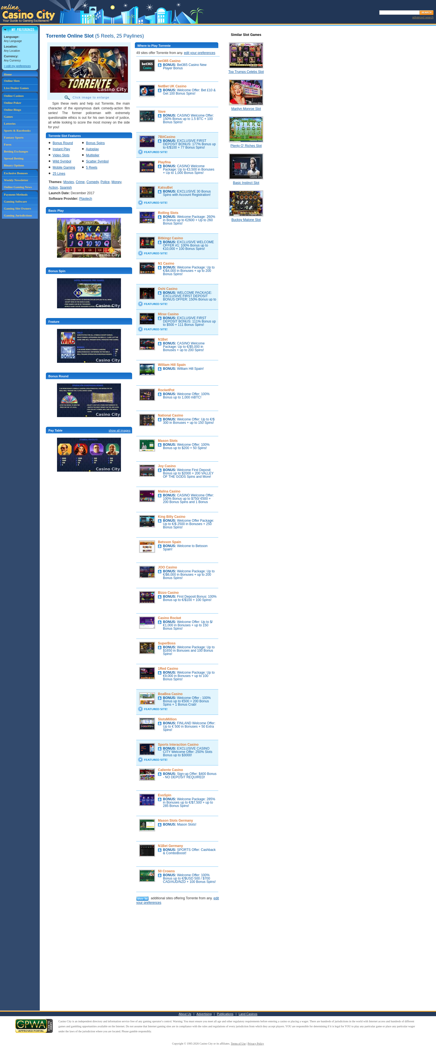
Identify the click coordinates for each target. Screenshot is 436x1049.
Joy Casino (167, 466)
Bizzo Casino (168, 593)
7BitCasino (166, 137)
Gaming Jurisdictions (18, 215)
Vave (161, 112)
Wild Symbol (62, 161)
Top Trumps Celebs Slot (246, 72)
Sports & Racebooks (17, 130)
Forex (7, 144)
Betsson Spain (169, 542)
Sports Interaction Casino (178, 745)
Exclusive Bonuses (16, 173)
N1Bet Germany (170, 846)
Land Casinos (248, 1014)
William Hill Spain (172, 365)
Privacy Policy (256, 1043)
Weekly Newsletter (16, 180)
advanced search (422, 17)
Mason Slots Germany (175, 821)
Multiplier (92, 155)
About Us (185, 1014)
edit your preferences (199, 53)
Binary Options (14, 165)
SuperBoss (166, 643)
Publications (225, 1014)
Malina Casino (169, 491)
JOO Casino (167, 567)
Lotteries (10, 123)
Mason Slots (168, 441)
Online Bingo (12, 109)
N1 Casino (166, 263)
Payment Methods (16, 194)
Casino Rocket (169, 618)
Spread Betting (13, 158)
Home (8, 74)
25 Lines (59, 174)
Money (116, 182)
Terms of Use (238, 1043)
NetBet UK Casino (172, 86)
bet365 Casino (169, 61)
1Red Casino (168, 669)
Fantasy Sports (14, 137)
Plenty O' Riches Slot (246, 146)
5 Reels (91, 167)
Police (105, 182)
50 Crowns (166, 871)
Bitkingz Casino (170, 238)
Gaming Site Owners (17, 208)
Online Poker (12, 102)
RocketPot (166, 390)
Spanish (66, 187)
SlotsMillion (167, 719)
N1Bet (163, 339)
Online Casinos (14, 95)
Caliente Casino (170, 770)
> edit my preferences (17, 66)
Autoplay (92, 149)
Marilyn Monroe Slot (246, 109)
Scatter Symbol (97, 161)
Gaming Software (15, 201)
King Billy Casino (171, 517)
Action (53, 187)
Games (8, 116)
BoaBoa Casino (170, 694)
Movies (68, 182)
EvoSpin (164, 795)
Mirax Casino (168, 314)
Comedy (92, 182)
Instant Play (61, 149)
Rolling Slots (168, 213)
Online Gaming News (18, 187)
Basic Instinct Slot (246, 183)
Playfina (164, 162)
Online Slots (12, 80)
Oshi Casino (167, 289)
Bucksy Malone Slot (246, 220)
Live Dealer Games (16, 88)
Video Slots (61, 155)
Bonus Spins (95, 143)
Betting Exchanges (16, 151)
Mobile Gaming (64, 167)
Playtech (85, 199)
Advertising (204, 1014)
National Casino (170, 415)
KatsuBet (165, 187)
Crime (80, 182)
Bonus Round (63, 143)
